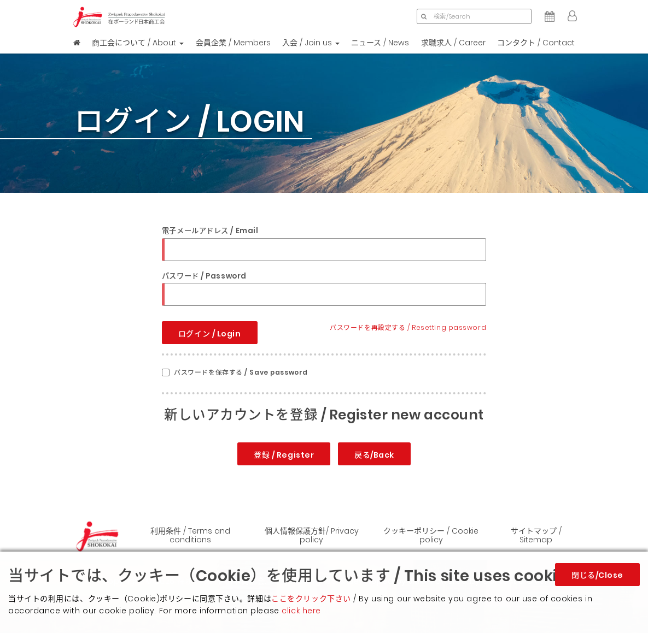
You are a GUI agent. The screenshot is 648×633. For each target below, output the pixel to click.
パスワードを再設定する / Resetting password (408, 327)
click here (301, 610)
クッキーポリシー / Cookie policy (430, 535)
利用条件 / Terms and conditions (190, 535)
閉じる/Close (597, 575)
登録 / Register (284, 454)
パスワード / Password (204, 276)
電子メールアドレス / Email (210, 231)
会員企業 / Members (233, 42)
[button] (572, 16)
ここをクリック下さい (311, 598)
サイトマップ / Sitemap (536, 535)
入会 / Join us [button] (311, 42)
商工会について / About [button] (138, 42)
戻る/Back (374, 454)
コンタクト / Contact (536, 42)
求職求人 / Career (453, 42)
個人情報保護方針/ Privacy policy (312, 535)
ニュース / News (380, 42)
